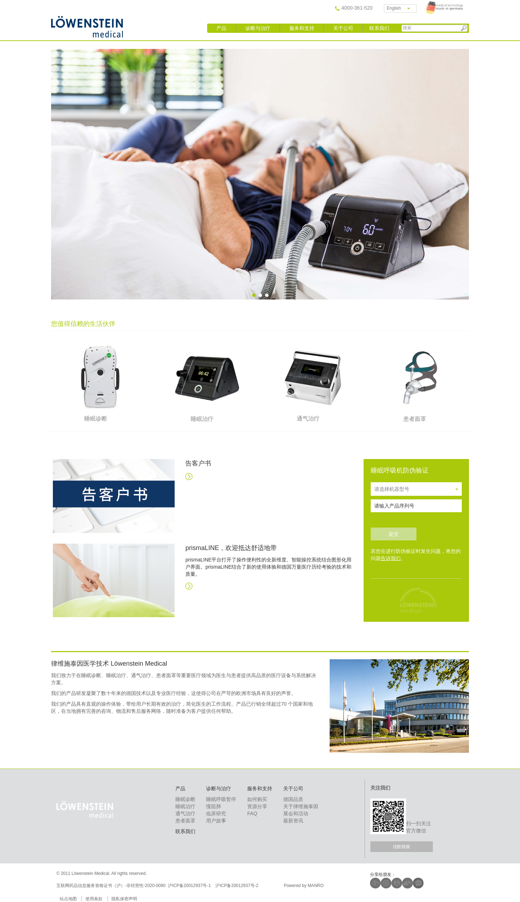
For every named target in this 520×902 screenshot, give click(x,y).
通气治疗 (185, 813)
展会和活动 (295, 813)
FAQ (252, 813)
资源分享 (257, 806)
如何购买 (257, 799)
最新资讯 (293, 820)
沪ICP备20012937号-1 (190, 885)
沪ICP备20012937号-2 (237, 885)
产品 (221, 28)
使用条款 (93, 898)
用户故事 (216, 820)
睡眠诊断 (185, 799)
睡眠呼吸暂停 (221, 799)
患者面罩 (185, 820)
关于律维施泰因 (300, 806)
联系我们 (379, 28)
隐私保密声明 (124, 898)
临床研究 (216, 813)
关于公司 (343, 28)
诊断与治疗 (257, 28)
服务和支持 (301, 28)
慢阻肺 (213, 806)
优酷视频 (401, 846)
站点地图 (68, 898)
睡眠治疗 (185, 806)
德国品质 (293, 799)
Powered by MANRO (304, 885)
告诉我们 (391, 558)
